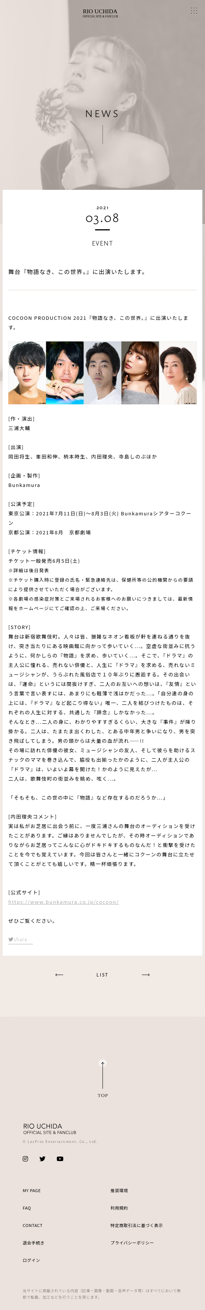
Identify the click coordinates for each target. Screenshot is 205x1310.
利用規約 (119, 1208)
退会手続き (34, 1243)
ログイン (31, 1260)
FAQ (27, 1208)
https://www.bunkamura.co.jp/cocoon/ (63, 901)
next (145, 975)
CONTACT (33, 1225)
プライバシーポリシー (132, 1243)
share (18, 939)
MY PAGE (32, 1190)
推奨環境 (119, 1190)
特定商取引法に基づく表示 (136, 1225)
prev (59, 975)
